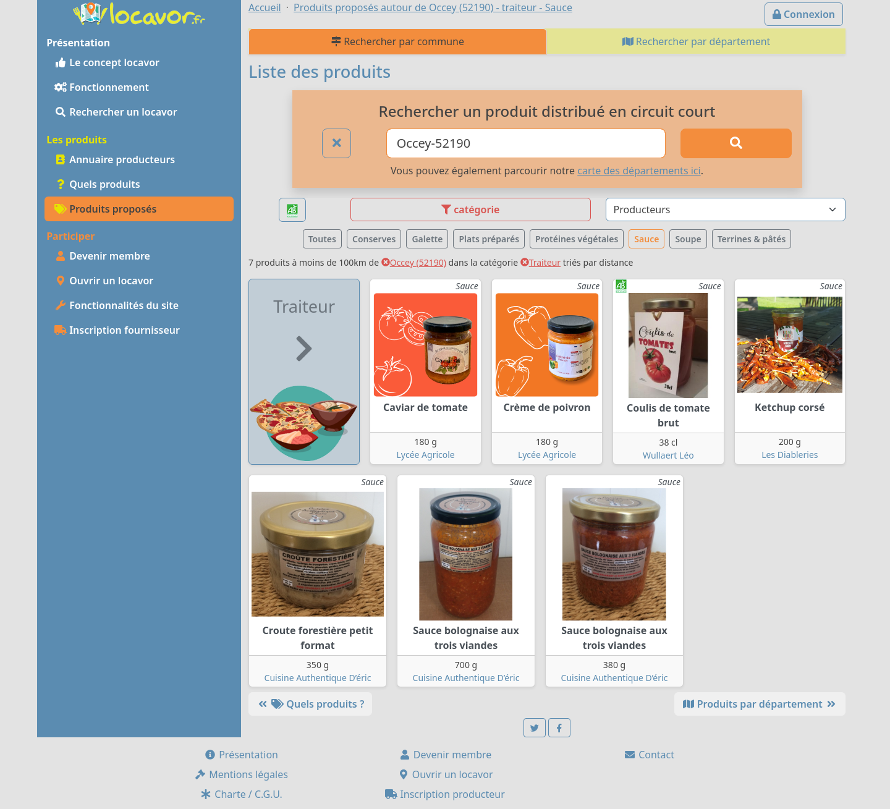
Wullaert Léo (668, 455)
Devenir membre (102, 256)
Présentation (241, 754)
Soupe (688, 239)
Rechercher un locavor (115, 112)
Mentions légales (241, 774)
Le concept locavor (106, 62)
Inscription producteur (445, 794)
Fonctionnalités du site (116, 305)
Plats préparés (489, 239)
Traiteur (540, 262)
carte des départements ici (638, 170)
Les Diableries (789, 454)
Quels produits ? (310, 704)
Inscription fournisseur (117, 330)
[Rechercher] (736, 143)
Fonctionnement (101, 87)
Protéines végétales (576, 239)
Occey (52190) (413, 262)
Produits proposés (105, 209)
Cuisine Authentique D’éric (318, 678)
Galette (427, 239)
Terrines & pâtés (752, 239)
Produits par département (759, 704)
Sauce (646, 239)
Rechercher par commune (397, 41)
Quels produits (97, 184)
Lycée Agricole (425, 454)
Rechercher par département (696, 41)
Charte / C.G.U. (241, 794)
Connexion (804, 14)
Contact (649, 754)
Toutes (322, 239)
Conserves (374, 239)
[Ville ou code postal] (526, 143)
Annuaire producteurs (114, 159)
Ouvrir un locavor (103, 280)
